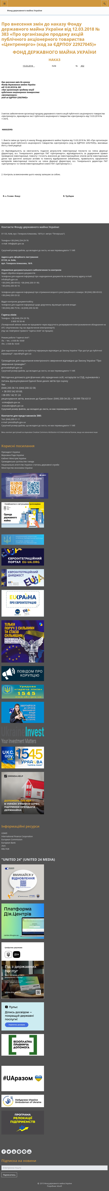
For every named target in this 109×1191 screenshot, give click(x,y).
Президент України (10, 452)
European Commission (11, 839)
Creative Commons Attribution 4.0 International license (54, 432)
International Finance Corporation (17, 836)
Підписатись (9, 1174)
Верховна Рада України (12, 455)
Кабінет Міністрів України (13, 458)
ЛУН (3, 845)
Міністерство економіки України (17, 467)
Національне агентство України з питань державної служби (30, 464)
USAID (4, 833)
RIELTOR (5, 849)
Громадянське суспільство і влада (17, 461)
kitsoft (59, 1186)
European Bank (8, 842)
